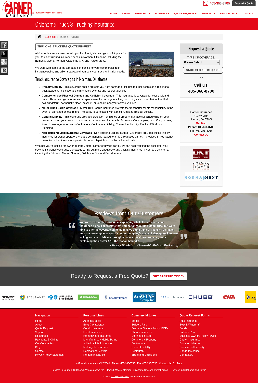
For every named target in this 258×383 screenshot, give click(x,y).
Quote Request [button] (185, 13)
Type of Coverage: (201, 57)
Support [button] (208, 13)
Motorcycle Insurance (95, 347)
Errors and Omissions (144, 354)
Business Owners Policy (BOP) (149, 328)
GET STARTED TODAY (168, 276)
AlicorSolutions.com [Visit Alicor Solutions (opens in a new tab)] (120, 376)
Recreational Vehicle (95, 351)
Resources (41, 335)
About (126, 13)
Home (113, 13)
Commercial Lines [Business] (143, 315)
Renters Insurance (94, 354)
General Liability (140, 347)
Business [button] (162, 13)
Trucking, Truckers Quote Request (64, 46)
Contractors (138, 343)
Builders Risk (139, 324)
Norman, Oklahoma (74, 370)
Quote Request (44, 328)
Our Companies (44, 343)
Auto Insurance (92, 320)
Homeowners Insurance (97, 335)
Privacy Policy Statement (49, 354)
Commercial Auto (141, 335)
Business (50, 36)
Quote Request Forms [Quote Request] (195, 315)
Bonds (135, 320)
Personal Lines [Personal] (93, 315)
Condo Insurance (93, 328)
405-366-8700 (217, 4)
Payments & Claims (46, 339)
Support (39, 332)
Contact (247, 13)
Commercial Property (143, 339)
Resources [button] (228, 13)
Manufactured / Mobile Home (100, 339)
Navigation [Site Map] (42, 315)
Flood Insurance (92, 332)
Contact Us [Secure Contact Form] (201, 134)
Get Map (201, 123)
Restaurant (137, 351)
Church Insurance (141, 332)
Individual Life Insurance (97, 343)
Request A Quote (244, 3)
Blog (37, 347)
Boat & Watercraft (93, 324)
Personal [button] (142, 13)
